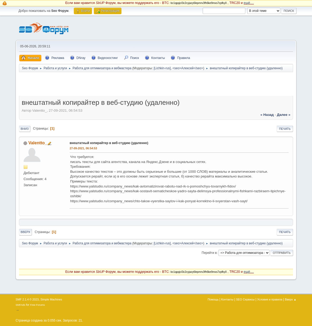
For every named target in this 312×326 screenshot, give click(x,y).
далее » (283, 115)
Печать (285, 128)
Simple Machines (51, 299)
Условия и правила (269, 299)
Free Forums (37, 304)
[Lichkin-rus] (162, 68)
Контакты (227, 299)
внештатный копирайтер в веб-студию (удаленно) (109, 143)
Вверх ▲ (290, 299)
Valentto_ (37, 143)
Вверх (25, 232)
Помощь (213, 299)
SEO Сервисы (245, 299)
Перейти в (209, 253)
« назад (267, 115)
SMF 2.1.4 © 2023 (27, 299)
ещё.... (249, 3)
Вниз (24, 128)
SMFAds (20, 304)
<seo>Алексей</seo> (188, 68)
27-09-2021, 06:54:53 (83, 148)
